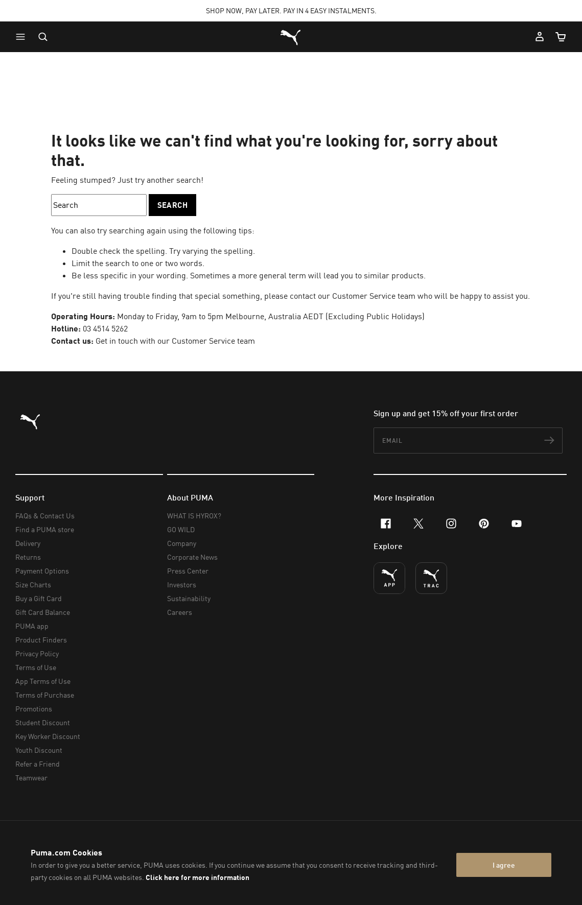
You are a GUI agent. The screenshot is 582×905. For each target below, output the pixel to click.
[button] (23, 37)
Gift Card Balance (42, 612)
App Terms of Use (43, 681)
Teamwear (31, 777)
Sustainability (189, 598)
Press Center (187, 570)
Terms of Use (35, 667)
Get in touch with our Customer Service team (175, 341)
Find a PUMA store (44, 529)
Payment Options (42, 570)
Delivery (27, 543)
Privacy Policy (37, 653)
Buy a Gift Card (38, 598)
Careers (179, 612)
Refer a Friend (37, 763)
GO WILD (181, 529)
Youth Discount (38, 750)
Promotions (33, 708)
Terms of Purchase (44, 694)
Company (181, 543)
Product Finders (41, 639)
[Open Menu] (23, 37)
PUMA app (32, 626)
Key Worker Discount (47, 736)
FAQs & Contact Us (45, 515)
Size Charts (33, 584)
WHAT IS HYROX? (194, 515)
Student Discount (42, 722)
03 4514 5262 (105, 328)
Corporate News (192, 557)
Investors (181, 584)
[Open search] (43, 36)
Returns (28, 557)
